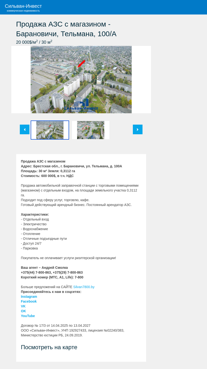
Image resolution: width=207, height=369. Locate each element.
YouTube (28, 316)
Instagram (29, 296)
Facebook (29, 301)
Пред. (24, 129)
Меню (200, 7)
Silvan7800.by (83, 287)
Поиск (185, 7)
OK (23, 311)
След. (138, 129)
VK (23, 306)
